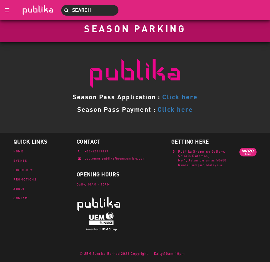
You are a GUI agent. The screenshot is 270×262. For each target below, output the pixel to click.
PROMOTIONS (25, 179)
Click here (180, 96)
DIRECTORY (23, 170)
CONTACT (21, 198)
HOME (18, 151)
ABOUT (19, 188)
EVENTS (20, 160)
